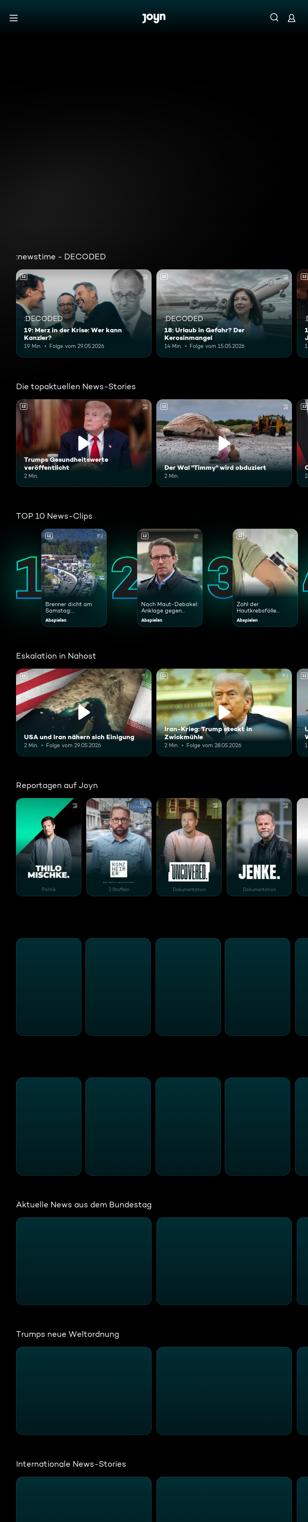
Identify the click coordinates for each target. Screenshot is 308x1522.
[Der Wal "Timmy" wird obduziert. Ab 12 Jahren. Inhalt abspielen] (224, 443)
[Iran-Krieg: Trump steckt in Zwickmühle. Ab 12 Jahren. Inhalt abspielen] (224, 713)
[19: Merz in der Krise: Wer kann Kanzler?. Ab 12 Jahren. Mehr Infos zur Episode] (84, 313)
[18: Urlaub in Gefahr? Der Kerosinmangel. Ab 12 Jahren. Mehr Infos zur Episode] (224, 313)
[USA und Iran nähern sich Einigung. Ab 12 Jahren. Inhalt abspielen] (84, 713)
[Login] (291, 18)
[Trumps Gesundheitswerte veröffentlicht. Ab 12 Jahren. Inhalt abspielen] (84, 443)
